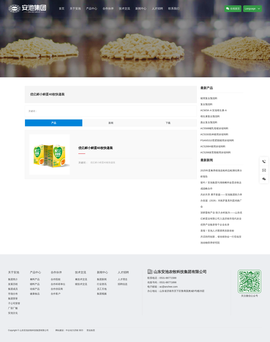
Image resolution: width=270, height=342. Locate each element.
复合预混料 (206, 104)
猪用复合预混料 (208, 98)
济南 (76, 330)
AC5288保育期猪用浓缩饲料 (215, 152)
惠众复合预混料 (208, 122)
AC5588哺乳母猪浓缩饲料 (214, 128)
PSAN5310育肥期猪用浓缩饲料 (217, 140)
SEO (81, 330)
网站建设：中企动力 (64, 330)
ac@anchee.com (168, 286)
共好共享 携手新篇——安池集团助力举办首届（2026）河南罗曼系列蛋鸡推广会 (221, 200)
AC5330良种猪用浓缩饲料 (214, 134)
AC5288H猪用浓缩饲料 (212, 146)
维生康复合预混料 (210, 116)
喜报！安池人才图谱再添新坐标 (217, 230)
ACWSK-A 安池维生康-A (213, 110)
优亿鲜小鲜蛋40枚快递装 (95, 148)
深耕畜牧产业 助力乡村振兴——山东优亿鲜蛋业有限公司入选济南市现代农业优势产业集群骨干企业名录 (221, 218)
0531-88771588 (167, 278)
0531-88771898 (167, 282)
